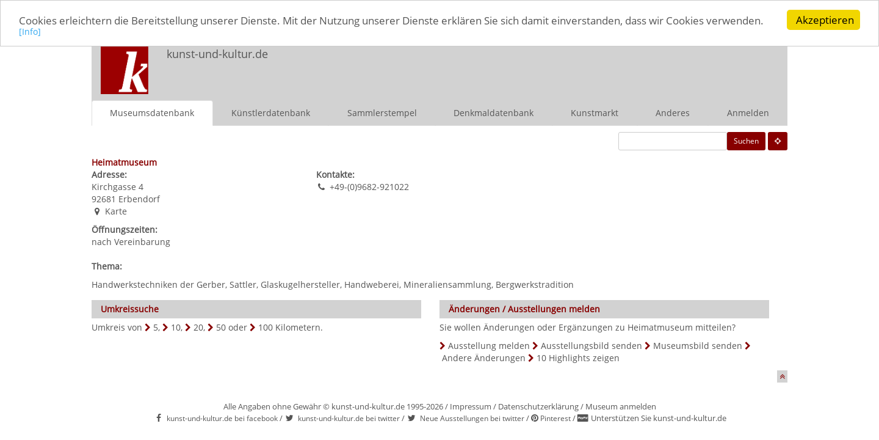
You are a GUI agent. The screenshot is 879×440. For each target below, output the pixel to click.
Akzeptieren (825, 20)
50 (221, 327)
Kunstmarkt (594, 113)
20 (198, 327)
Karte (116, 211)
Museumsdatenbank (152, 113)
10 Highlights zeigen (578, 358)
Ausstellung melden (489, 345)
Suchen (746, 141)
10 (176, 327)
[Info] (30, 31)
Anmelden (748, 113)
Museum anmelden (620, 406)
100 (265, 327)
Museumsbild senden (697, 345)
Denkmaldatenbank (494, 113)
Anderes (673, 113)
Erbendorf (139, 199)
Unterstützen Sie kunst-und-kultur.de (658, 418)
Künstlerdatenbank (270, 113)
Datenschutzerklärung (538, 406)
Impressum (470, 406)
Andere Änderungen (484, 358)
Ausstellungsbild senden (591, 345)
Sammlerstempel (382, 113)
